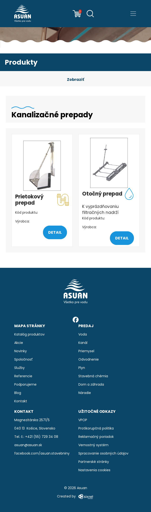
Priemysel (86, 351)
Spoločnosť (23, 359)
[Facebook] (76, 319)
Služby (19, 367)
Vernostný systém (93, 445)
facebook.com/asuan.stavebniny (42, 453)
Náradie (84, 392)
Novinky (20, 351)
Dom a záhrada (91, 384)
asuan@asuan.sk (28, 445)
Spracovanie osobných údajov (103, 453)
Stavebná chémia (93, 376)
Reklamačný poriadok (96, 436)
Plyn (81, 367)
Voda (82, 334)
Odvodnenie (88, 359)
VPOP (82, 420)
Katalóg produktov (29, 334)
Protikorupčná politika (96, 428)
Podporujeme (25, 384)
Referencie (23, 376)
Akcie (18, 342)
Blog (17, 392)
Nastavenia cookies (94, 470)
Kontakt (20, 401)
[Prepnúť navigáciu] (133, 13)
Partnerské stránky (93, 461)
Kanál (82, 342)
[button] (75, 79)
